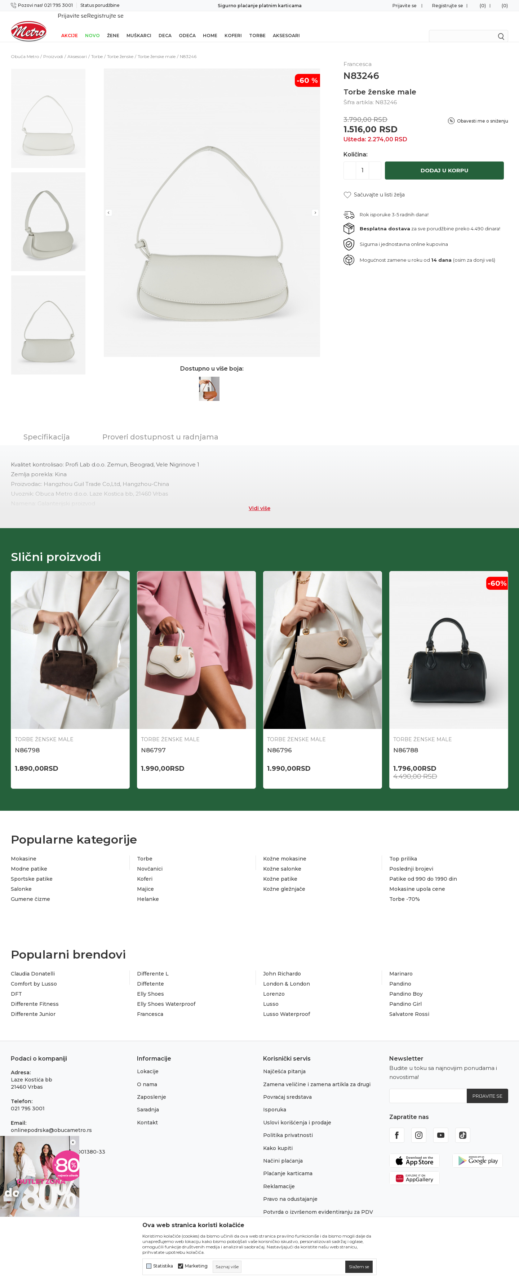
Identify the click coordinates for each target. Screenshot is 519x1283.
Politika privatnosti (288, 1126)
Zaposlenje (151, 1087)
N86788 (405, 740)
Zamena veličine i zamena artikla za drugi (317, 1075)
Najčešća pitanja (284, 1062)
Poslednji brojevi (411, 859)
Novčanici (150, 859)
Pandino (400, 974)
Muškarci (139, 26)
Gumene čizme (30, 889)
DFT (16, 984)
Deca (165, 26)
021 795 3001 (28, 1099)
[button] (374, 185)
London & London (286, 974)
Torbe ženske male (157, 47)
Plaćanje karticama (287, 1164)
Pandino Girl (405, 994)
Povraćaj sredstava (287, 1087)
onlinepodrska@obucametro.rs (51, 1121)
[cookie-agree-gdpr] (359, 1267)
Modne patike (29, 859)
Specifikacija (46, 427)
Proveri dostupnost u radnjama (160, 427)
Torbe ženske (120, 47)
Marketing (196, 1266)
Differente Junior (33, 1004)
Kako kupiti (278, 1139)
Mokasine (23, 849)
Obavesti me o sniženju (482, 111)
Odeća (187, 26)
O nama (147, 1075)
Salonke (21, 879)
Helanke (148, 889)
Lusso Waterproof (286, 1004)
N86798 (27, 740)
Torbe (257, 26)
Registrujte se (447, 5)
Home (210, 26)
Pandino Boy (406, 984)
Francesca (150, 1004)
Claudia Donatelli (33, 964)
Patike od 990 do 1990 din (423, 869)
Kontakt (147, 1113)
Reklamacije (279, 1177)
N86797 (153, 740)
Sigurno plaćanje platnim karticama (260, 5)
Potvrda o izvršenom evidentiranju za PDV (318, 1202)
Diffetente (150, 974)
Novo (92, 26)
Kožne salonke (282, 859)
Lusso (271, 994)
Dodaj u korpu (445, 161)
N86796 (279, 740)
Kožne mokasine (284, 849)
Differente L (153, 964)
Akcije (69, 26)
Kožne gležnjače (284, 879)
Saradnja (148, 1100)
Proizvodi (53, 47)
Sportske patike (32, 869)
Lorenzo (274, 984)
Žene (113, 26)
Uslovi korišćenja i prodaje (297, 1113)
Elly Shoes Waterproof (166, 994)
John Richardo (282, 964)
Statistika (163, 1266)
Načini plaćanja (283, 1151)
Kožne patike (280, 869)
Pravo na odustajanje (290, 1189)
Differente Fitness (35, 994)
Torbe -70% (404, 889)
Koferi (233, 26)
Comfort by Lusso (34, 974)
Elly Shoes (150, 984)
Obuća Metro (25, 47)
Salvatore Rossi (409, 1004)
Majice (145, 879)
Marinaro (401, 964)
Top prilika (403, 849)
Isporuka (274, 1100)
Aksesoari (286, 26)
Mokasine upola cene (417, 879)
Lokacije (148, 1062)
